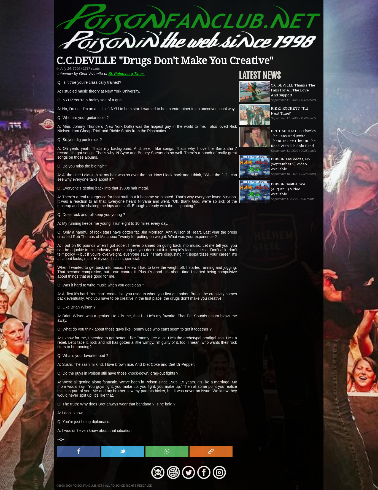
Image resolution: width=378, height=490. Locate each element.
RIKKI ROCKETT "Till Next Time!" (289, 111)
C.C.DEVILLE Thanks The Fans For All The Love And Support (293, 90)
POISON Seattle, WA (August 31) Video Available (288, 189)
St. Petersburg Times (126, 73)
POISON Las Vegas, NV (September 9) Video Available (291, 163)
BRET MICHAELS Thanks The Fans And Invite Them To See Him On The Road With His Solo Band (293, 138)
